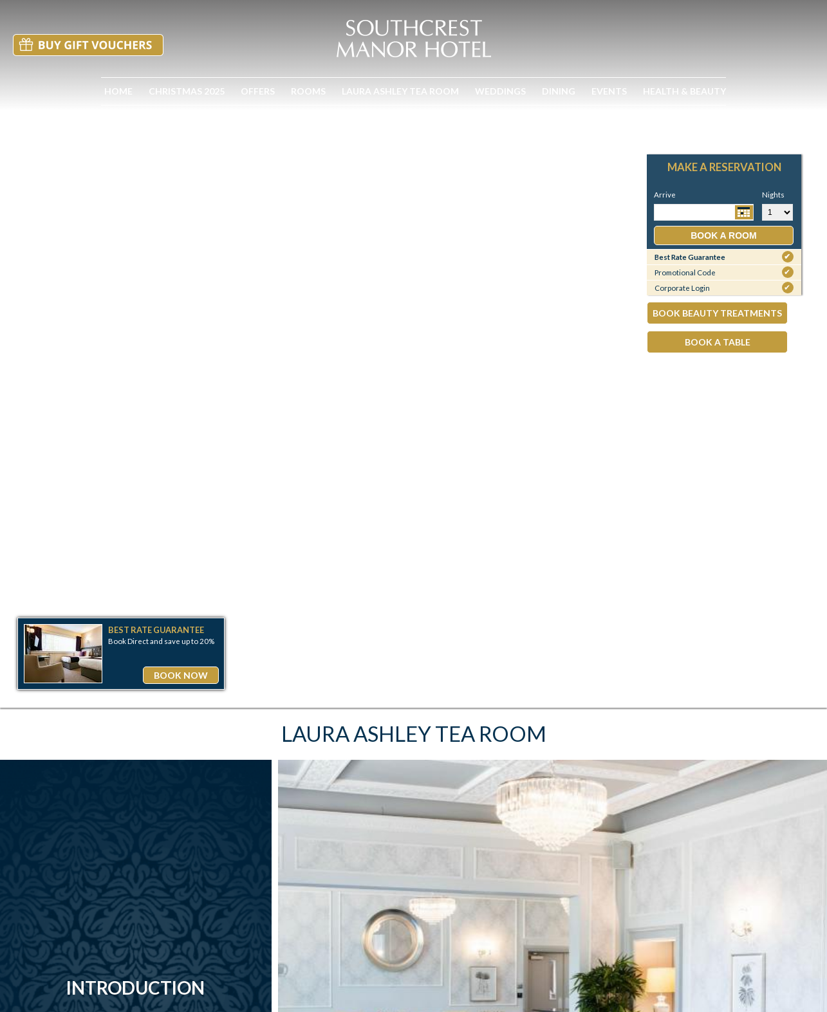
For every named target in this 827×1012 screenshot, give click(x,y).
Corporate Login (724, 287)
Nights (764, 194)
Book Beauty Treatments (717, 313)
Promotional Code (724, 272)
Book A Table (717, 341)
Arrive (665, 194)
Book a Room (723, 235)
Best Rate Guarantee (724, 256)
